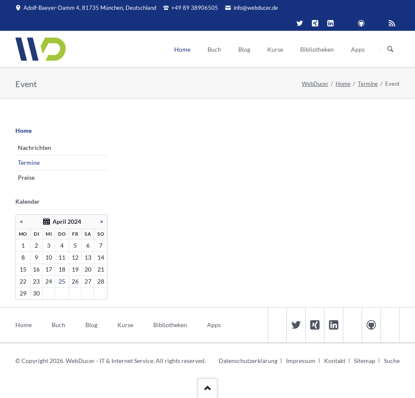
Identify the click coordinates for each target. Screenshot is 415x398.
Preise (26, 177)
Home (343, 83)
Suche (392, 360)
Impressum (301, 360)
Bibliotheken (170, 324)
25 (61, 281)
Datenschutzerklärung (248, 360)
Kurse (125, 324)
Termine (368, 83)
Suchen (390, 49)
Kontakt (334, 360)
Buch (58, 324)
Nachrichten (34, 147)
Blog (91, 324)
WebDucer (315, 83)
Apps (214, 324)
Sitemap (364, 360)
